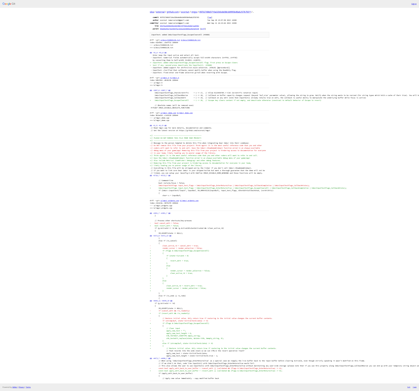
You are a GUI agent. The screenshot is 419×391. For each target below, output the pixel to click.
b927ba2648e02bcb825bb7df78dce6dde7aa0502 (179, 26)
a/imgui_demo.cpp (168, 113)
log (209, 17)
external (160, 11)
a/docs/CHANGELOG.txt (170, 40)
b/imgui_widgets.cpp (189, 201)
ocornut (185, 11)
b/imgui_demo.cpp (185, 113)
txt (408, 387)
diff (203, 29)
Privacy (21, 387)
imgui (194, 11)
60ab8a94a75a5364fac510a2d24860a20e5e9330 (179, 29)
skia (152, 11)
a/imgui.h (165, 78)
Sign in (414, 4)
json (415, 387)
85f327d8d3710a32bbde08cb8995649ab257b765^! (225, 11)
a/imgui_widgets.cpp (170, 201)
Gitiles (14, 387)
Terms (28, 387)
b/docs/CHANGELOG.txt (190, 40)
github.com (173, 11)
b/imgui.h (174, 78)
